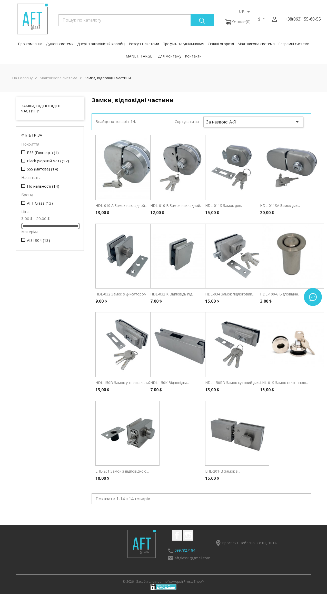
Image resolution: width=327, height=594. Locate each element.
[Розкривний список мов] (245, 11)
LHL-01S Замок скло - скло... (284, 382)
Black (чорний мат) (48, 160)
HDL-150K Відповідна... (170, 382)
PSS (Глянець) (43, 152)
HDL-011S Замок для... (224, 205)
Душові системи (60, 43)
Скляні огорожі (221, 43)
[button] (274, 19)
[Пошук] (136, 20)
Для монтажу (169, 56)
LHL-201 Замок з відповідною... (122, 471)
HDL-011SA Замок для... (280, 205)
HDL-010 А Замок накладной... (121, 205)
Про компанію (30, 43)
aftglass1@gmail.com (192, 557)
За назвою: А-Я (253, 122)
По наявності (43, 186)
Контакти (193, 56)
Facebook (177, 535)
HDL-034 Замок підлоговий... (229, 294)
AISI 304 (38, 240)
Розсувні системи (144, 43)
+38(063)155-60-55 (303, 19)
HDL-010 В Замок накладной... (176, 205)
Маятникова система (256, 43)
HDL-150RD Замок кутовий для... (233, 382)
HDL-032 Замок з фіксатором (120, 294)
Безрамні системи (293, 43)
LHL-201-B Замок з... (222, 471)
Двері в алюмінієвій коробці (101, 43)
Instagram (188, 535)
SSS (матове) (42, 168)
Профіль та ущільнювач (183, 43)
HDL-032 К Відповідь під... (172, 294)
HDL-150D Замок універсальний (123, 382)
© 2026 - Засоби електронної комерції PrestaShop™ (163, 581)
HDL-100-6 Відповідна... (280, 294)
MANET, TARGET (140, 56)
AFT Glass (40, 203)
